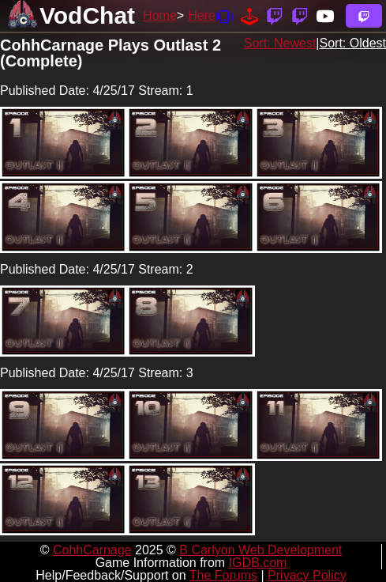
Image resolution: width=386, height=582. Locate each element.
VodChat (87, 15)
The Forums (223, 575)
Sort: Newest (280, 43)
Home (160, 15)
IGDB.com (258, 562)
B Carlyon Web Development (260, 550)
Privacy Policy (307, 575)
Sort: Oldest (353, 43)
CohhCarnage (92, 550)
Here (201, 15)
